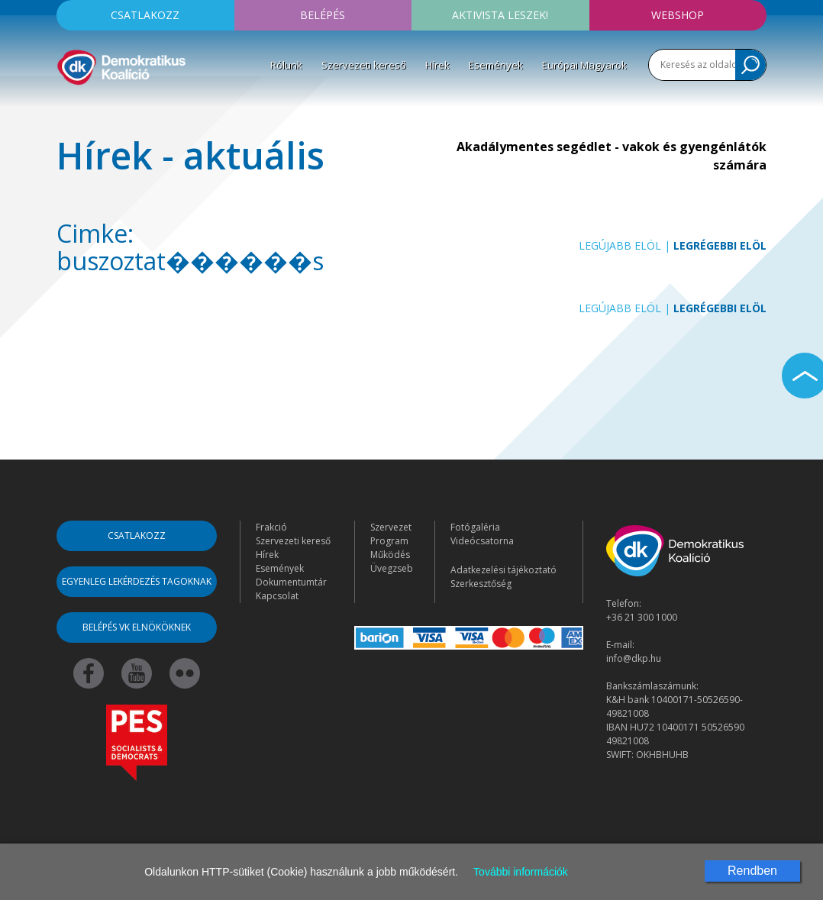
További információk (520, 872)
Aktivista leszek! (500, 15)
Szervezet (391, 527)
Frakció (271, 527)
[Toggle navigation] (66, 110)
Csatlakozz (145, 15)
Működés (390, 554)
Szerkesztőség (481, 583)
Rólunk (286, 65)
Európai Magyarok (584, 65)
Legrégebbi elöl (720, 245)
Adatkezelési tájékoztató (503, 569)
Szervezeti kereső (363, 65)
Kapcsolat (277, 595)
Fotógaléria (475, 527)
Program (389, 540)
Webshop (677, 15)
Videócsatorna (482, 540)
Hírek (437, 65)
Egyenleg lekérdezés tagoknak (136, 581)
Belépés (322, 15)
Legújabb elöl (620, 245)
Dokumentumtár (291, 582)
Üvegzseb (391, 568)
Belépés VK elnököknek (136, 627)
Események (496, 65)
